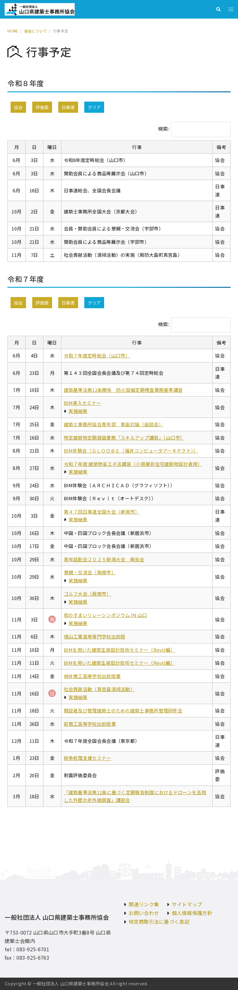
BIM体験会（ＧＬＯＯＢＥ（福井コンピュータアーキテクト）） (131, 450)
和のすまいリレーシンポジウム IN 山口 (105, 615)
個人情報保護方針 (192, 913)
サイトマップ (187, 904)
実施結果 (77, 411)
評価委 (42, 107)
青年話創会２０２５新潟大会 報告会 (104, 559)
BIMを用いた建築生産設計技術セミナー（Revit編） (119, 649)
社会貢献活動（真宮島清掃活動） (99, 689)
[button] (218, 9)
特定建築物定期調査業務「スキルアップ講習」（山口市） (124, 437)
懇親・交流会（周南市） (90, 572)
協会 (18, 107)
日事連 (68, 107)
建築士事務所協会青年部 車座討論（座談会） (113, 424)
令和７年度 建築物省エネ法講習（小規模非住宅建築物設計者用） (133, 464)
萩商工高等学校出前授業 (90, 724)
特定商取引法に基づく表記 (159, 921)
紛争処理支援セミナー (87, 758)
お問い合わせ (144, 913)
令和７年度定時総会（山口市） (97, 355)
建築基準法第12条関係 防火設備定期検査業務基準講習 (123, 390)
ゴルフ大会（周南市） (87, 593)
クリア (94, 107)
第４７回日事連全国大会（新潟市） (102, 511)
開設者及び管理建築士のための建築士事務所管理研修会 (123, 710)
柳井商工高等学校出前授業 (92, 676)
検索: (164, 128)
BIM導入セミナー (82, 403)
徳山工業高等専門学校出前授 (95, 636)
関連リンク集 (144, 904)
